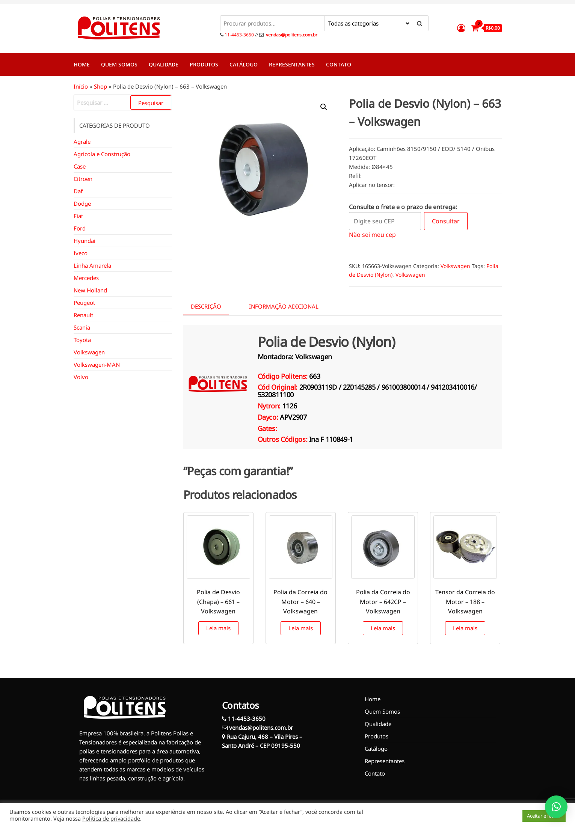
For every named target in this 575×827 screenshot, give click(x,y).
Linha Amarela (92, 265)
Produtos (204, 64)
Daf (78, 191)
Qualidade (163, 64)
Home (82, 64)
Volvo (81, 377)
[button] (324, 107)
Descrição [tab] (206, 306)
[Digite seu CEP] (385, 221)
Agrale (82, 141)
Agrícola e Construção (102, 154)
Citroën (83, 178)
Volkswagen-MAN (97, 364)
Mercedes (86, 278)
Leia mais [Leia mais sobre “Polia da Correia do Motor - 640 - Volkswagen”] (300, 628)
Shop (100, 86)
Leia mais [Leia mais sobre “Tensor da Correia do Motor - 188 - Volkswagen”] (465, 628)
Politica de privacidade (111, 818)
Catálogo (243, 64)
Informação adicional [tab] (283, 306)
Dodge (82, 203)
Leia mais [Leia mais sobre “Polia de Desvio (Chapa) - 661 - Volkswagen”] (218, 628)
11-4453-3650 (238, 35)
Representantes (292, 64)
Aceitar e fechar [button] (544, 815)
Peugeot (84, 302)
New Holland (90, 290)
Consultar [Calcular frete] (446, 221)
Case (80, 166)
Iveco (81, 253)
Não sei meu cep (372, 234)
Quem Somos (119, 64)
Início (81, 86)
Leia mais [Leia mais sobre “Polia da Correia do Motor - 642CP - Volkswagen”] (383, 628)
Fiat (78, 216)
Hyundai (84, 240)
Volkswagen (455, 266)
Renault (83, 315)
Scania (82, 327)
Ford (80, 228)
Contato (338, 64)
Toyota (82, 339)
